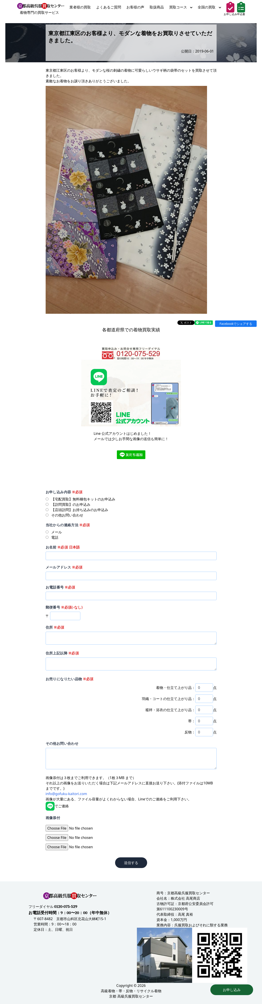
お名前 (63, 547)
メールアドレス (64, 567)
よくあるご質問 (108, 7)
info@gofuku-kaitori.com (66, 793)
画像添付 (53, 817)
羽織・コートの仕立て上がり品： (168, 698)
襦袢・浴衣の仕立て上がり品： (170, 709)
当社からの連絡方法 (68, 524)
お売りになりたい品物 (69, 678)
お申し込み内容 (64, 492)
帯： (191, 721)
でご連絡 (57, 806)
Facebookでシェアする (235, 324)
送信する (131, 862)
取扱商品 (157, 7)
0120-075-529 (65, 906)
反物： (190, 732)
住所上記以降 (62, 653)
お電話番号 (60, 587)
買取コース (180, 7)
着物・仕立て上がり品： (175, 687)
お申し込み (232, 989)
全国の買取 (209, 7)
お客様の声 (135, 7)
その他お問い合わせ (62, 743)
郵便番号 (64, 607)
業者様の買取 (80, 7)
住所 (55, 627)
